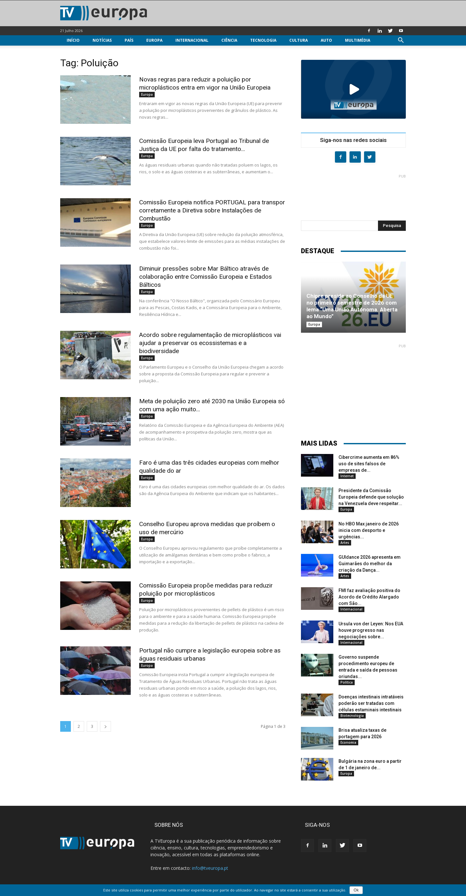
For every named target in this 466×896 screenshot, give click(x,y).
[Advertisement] (353, 194)
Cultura (298, 40)
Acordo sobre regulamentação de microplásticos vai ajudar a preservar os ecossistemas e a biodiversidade (210, 343)
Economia (348, 742)
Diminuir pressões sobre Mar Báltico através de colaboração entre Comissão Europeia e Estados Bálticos (205, 276)
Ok (356, 890)
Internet (347, 476)
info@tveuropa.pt (210, 868)
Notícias (102, 40)
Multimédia (357, 40)
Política (346, 682)
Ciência (229, 40)
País (129, 40)
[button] (400, 41)
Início (73, 40)
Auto (326, 40)
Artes (344, 542)
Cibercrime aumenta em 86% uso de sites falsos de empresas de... (368, 464)
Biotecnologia (352, 715)
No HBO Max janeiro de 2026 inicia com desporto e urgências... (368, 530)
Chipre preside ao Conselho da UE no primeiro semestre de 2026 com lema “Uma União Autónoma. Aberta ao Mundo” (351, 306)
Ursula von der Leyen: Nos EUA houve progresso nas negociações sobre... (370, 630)
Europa (154, 40)
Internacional (191, 40)
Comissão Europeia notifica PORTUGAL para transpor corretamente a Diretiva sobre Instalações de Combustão (212, 210)
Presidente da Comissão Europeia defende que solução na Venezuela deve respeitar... (371, 497)
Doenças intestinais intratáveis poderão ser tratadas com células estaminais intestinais (371, 703)
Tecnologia (263, 40)
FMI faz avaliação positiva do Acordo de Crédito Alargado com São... (369, 597)
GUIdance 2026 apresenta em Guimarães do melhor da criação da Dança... (369, 564)
